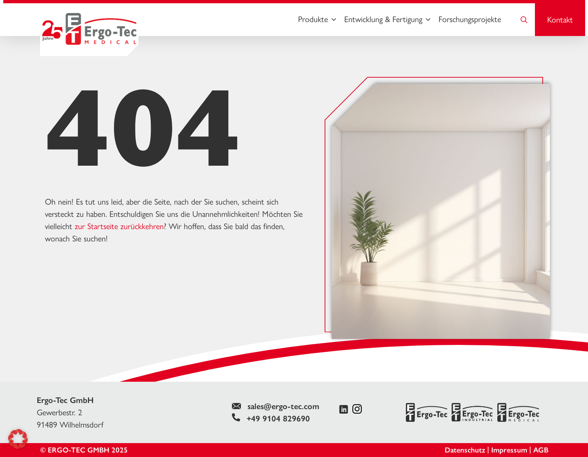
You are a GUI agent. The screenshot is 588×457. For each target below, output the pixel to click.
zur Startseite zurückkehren (119, 226)
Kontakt (560, 20)
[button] (18, 439)
